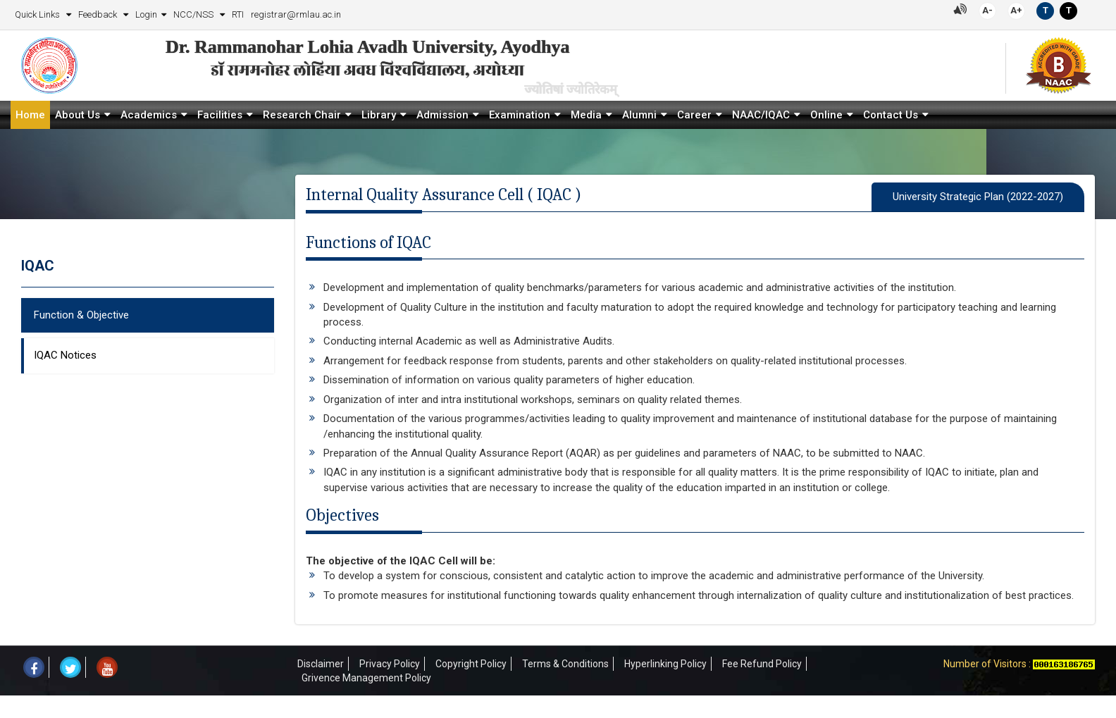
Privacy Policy (389, 663)
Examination (519, 115)
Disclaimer (320, 663)
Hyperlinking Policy (665, 663)
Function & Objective (81, 315)
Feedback (98, 14)
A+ (1016, 10)
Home (30, 115)
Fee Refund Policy (762, 663)
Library (378, 115)
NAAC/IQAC (761, 115)
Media (586, 115)
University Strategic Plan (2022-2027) (978, 196)
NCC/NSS (194, 14)
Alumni (639, 115)
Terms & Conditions (565, 663)
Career (694, 115)
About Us (77, 115)
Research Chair (302, 115)
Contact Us (890, 115)
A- (987, 10)
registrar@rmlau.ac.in (296, 14)
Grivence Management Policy (366, 677)
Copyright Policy (471, 663)
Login (146, 14)
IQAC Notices (65, 355)
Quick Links (38, 14)
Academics (148, 115)
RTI (238, 14)
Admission (442, 115)
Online (826, 115)
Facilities (219, 115)
